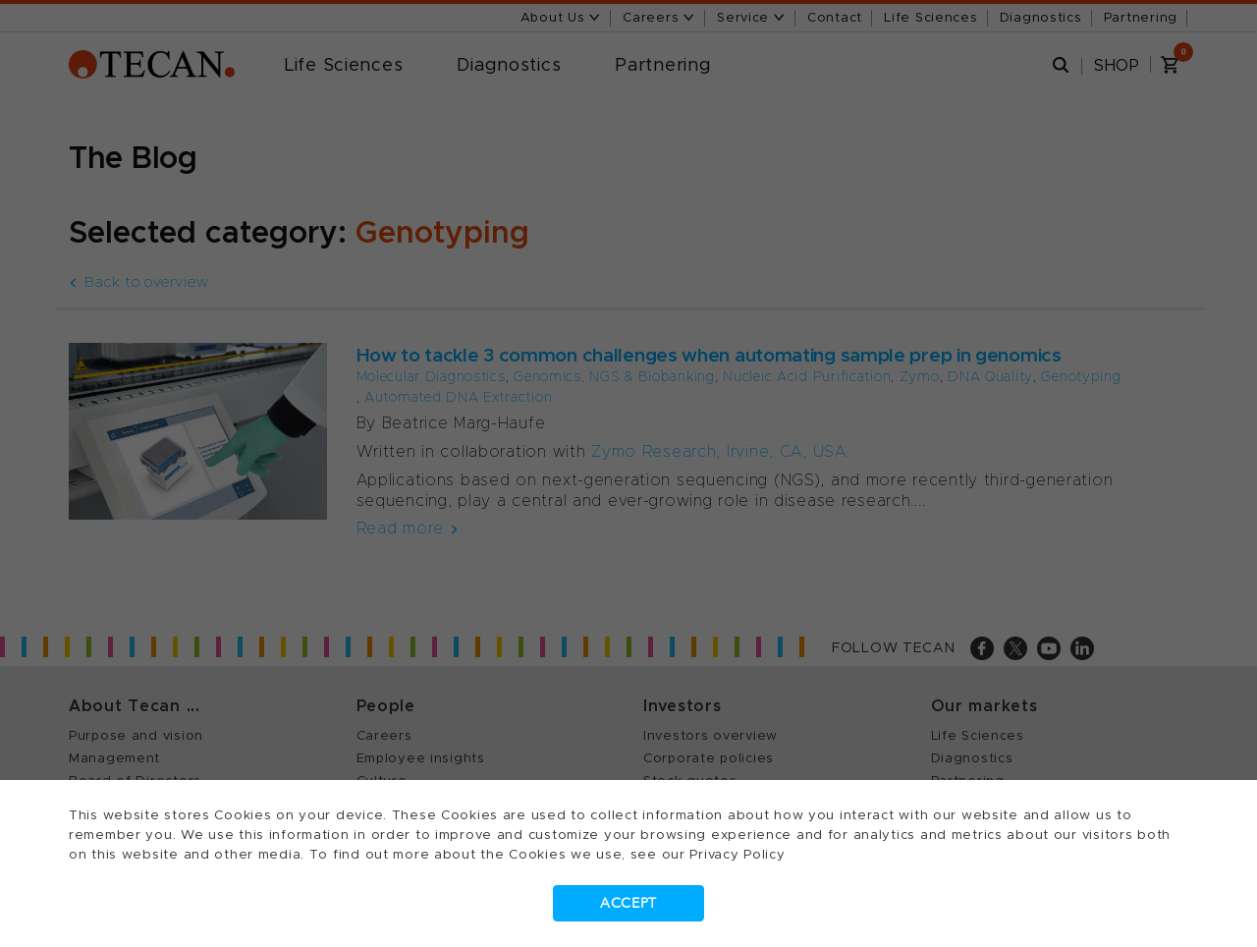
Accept (628, 903)
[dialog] (628, 473)
